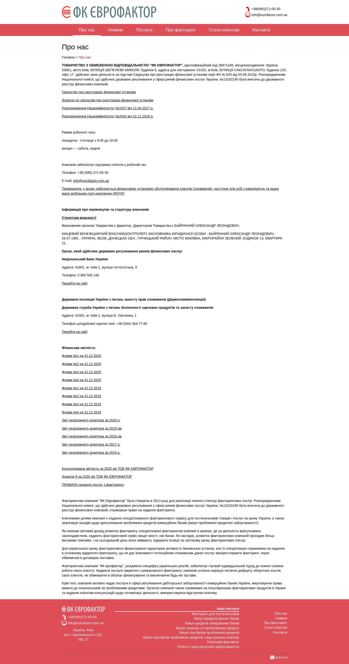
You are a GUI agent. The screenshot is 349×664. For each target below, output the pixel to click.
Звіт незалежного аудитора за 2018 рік (92, 436)
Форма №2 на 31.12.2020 (81, 364)
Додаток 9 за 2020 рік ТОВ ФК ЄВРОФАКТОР (97, 476)
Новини (115, 30)
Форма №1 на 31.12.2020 (81, 356)
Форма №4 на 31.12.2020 (81, 380)
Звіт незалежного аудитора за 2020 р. (91, 420)
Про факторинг (181, 30)
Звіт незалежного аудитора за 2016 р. (91, 452)
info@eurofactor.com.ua (266, 15)
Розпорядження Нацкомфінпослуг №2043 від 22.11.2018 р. (107, 116)
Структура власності (79, 218)
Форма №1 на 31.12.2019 (81, 388)
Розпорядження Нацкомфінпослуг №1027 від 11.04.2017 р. (107, 108)
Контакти (261, 30)
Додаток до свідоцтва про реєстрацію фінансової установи (107, 100)
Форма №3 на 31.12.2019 (81, 404)
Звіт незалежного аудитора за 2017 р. (91, 444)
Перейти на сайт (75, 283)
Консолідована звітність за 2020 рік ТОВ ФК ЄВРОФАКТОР (108, 469)
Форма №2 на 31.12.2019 (81, 396)
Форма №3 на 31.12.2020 (81, 372)
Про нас (87, 30)
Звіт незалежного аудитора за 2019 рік (92, 428)
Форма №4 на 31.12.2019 (81, 412)
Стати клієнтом (224, 30)
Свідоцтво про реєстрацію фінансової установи (99, 92)
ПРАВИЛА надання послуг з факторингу (93, 485)
